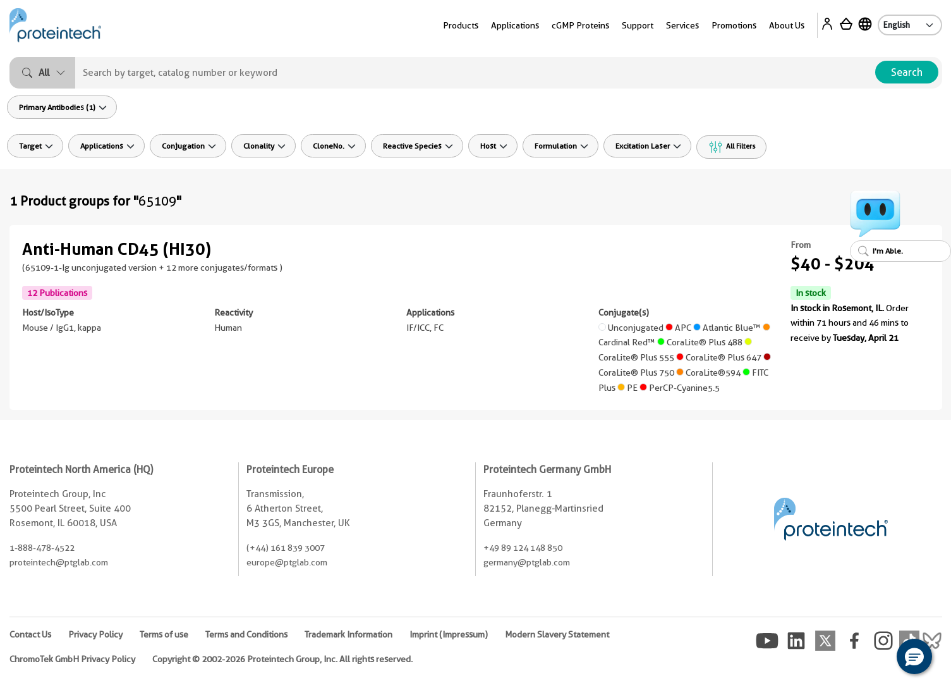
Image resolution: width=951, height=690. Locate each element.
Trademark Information (348, 634)
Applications (515, 25)
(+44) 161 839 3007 (285, 548)
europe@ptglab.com (286, 562)
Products (460, 25)
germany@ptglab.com (526, 562)
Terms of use (164, 634)
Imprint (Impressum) (448, 634)
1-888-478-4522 (42, 548)
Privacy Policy (95, 634)
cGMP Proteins (580, 25)
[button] (914, 656)
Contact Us (30, 634)
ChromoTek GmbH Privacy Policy (72, 659)
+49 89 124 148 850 (522, 548)
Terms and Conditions (246, 634)
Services (682, 25)
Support (637, 25)
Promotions (734, 25)
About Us (786, 25)
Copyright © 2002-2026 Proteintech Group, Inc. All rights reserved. (282, 659)
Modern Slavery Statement (557, 634)
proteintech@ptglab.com (58, 562)
